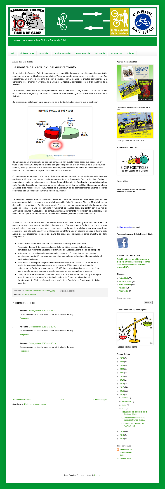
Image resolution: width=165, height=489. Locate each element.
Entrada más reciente (22, 400)
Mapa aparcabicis (126, 227)
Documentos (116, 53)
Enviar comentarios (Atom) (35, 404)
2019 (122, 380)
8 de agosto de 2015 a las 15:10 (42, 343)
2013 (122, 435)
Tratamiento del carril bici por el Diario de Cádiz (134, 413)
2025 (122, 358)
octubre (125, 398)
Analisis (33, 294)
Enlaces (130, 53)
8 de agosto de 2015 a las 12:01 (42, 327)
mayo (124, 405)
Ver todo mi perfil (124, 459)
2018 (122, 384)
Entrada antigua (100, 400)
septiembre (127, 401)
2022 (122, 369)
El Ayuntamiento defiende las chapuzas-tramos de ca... (133, 419)
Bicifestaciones (27, 53)
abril (124, 409)
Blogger (97, 475)
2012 (122, 439)
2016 (122, 391)
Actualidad (44, 53)
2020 (122, 376)
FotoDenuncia (83, 53)
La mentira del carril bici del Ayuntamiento (132, 424)
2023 (122, 365)
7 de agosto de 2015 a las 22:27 (42, 310)
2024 (122, 362)
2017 (122, 387)
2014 (122, 431)
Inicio (12, 53)
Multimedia (99, 53)
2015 (122, 395)
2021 (122, 373)
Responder (24, 318)
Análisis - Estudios (62, 53)
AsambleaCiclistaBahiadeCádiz (126, 452)
